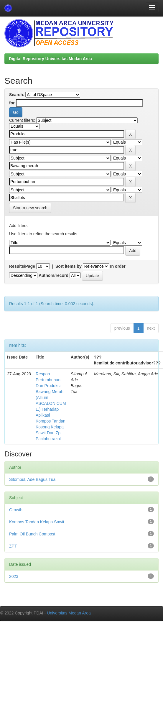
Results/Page (22, 266)
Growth (15, 509)
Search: (16, 94)
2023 (13, 576)
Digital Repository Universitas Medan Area (50, 58)
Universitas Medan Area (69, 613)
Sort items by (68, 266)
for (12, 103)
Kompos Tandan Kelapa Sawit (36, 522)
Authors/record (53, 275)
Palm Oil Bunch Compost (32, 534)
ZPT (13, 546)
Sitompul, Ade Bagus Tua (32, 479)
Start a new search (30, 208)
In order (118, 266)
